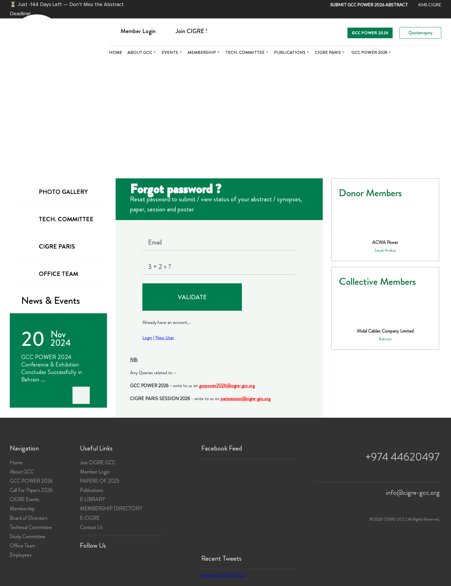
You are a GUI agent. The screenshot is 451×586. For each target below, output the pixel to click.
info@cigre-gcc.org (413, 492)
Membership (202, 52)
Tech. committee (245, 52)
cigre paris (46, 246)
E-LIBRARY (92, 499)
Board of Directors (28, 518)
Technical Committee (31, 527)
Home (115, 52)
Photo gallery (53, 191)
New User (164, 337)
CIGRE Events (24, 499)
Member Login (95, 472)
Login (147, 337)
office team (48, 273)
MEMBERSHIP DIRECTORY (111, 508)
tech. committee (55, 218)
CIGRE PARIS (328, 52)
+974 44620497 (402, 457)
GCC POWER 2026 (370, 33)
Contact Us (91, 527)
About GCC (139, 52)
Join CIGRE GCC (98, 462)
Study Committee (27, 536)
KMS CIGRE (429, 4)
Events (170, 52)
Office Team (22, 545)
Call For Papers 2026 (31, 490)
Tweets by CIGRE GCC (223, 575)
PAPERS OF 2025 (99, 481)
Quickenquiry (420, 32)
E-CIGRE (90, 518)
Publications (289, 52)
